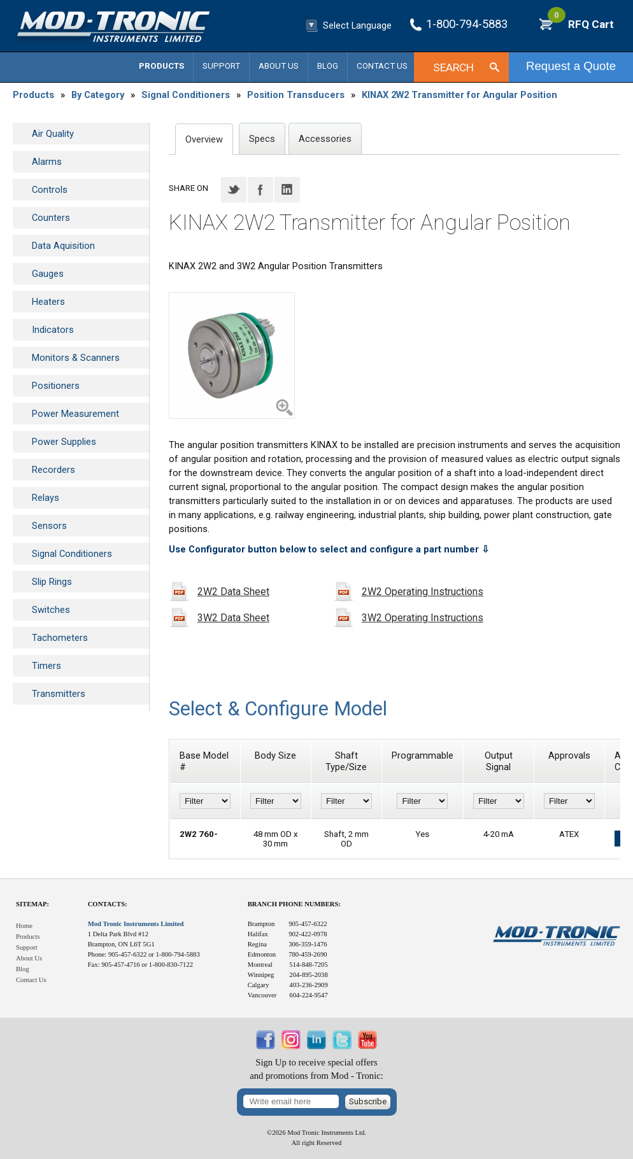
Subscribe (368, 1101)
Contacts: (107, 904)
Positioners (56, 385)
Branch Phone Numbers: (294, 904)
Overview (204, 139)
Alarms (47, 161)
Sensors (49, 525)
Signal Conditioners (185, 95)
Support (221, 66)
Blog (327, 66)
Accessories (325, 138)
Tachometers (60, 637)
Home (24, 925)
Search (453, 67)
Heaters (48, 301)
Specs (262, 138)
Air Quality (53, 133)
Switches (51, 609)
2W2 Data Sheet (233, 592)
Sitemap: (32, 904)
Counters (51, 217)
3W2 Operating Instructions (422, 618)
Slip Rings (52, 581)
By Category (97, 95)
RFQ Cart (581, 24)
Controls (50, 189)
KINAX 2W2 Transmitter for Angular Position (459, 95)
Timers (46, 665)
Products (161, 66)
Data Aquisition (63, 245)
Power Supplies (64, 441)
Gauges (48, 273)
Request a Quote (571, 66)
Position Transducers (296, 95)
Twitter (233, 189)
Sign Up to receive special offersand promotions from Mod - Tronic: (316, 1069)
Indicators (53, 329)
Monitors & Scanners (76, 357)
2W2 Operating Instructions (422, 592)
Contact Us (382, 66)
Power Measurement (75, 413)
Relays (45, 497)
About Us (279, 66)
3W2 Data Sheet (233, 618)
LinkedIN (287, 189)
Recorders (53, 469)
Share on (188, 188)
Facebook (260, 189)
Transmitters (58, 693)
